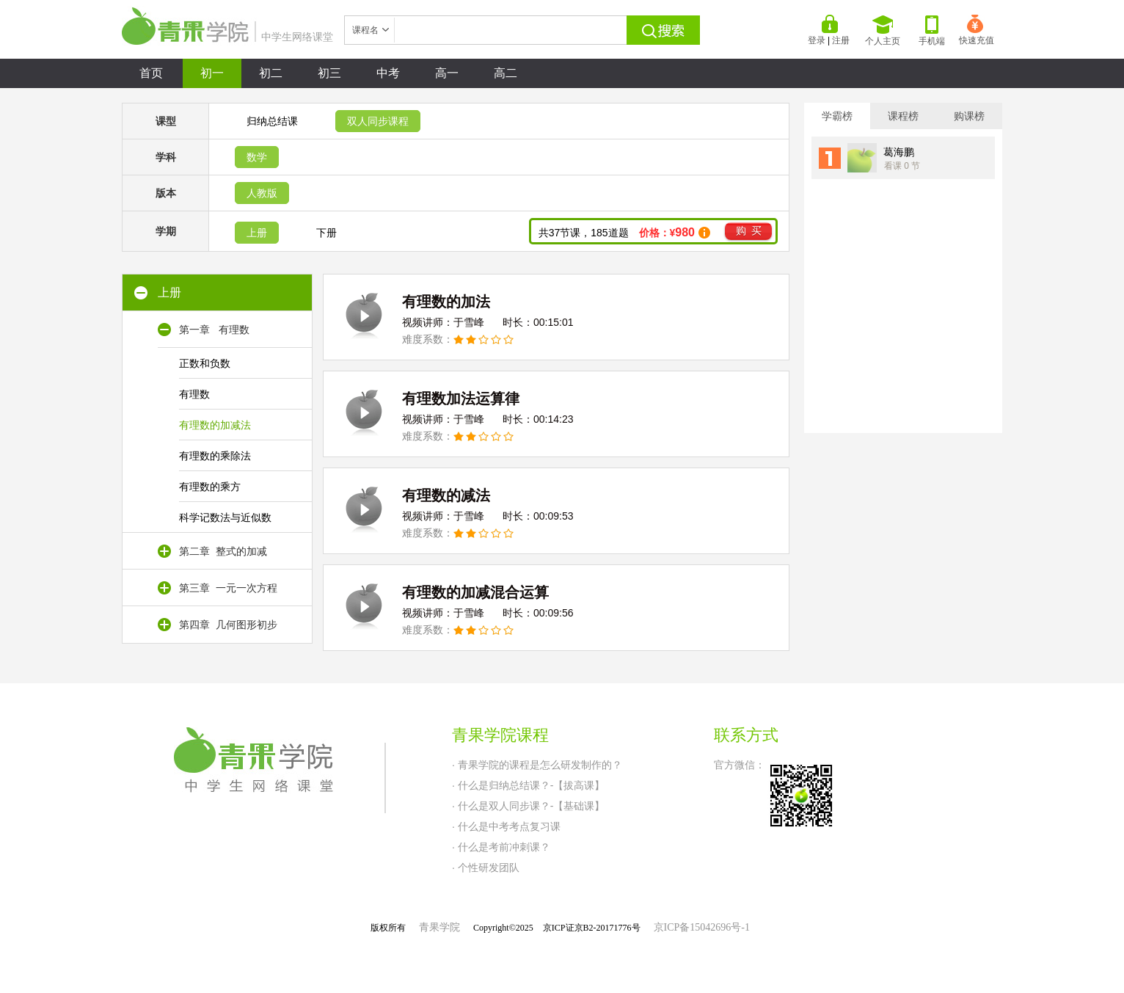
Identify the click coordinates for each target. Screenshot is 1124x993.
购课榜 (969, 116)
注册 (841, 40)
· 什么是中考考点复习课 (506, 826)
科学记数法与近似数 (225, 517)
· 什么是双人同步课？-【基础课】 (528, 806)
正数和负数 (204, 363)
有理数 (194, 394)
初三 (329, 73)
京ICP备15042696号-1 (702, 927)
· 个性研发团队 (485, 867)
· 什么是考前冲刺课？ (501, 847)
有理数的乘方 (210, 486)
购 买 (749, 230)
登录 (816, 40)
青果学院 (439, 927)
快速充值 (976, 30)
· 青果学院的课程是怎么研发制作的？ (537, 765)
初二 (270, 73)
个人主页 (882, 30)
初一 (212, 73)
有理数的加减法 (215, 425)
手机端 (932, 30)
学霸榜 (837, 116)
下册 (326, 233)
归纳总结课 (272, 121)
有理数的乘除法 (215, 456)
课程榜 (903, 116)
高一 (447, 73)
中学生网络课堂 (227, 37)
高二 (505, 73)
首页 (151, 73)
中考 (388, 73)
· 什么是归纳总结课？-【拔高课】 (528, 785)
